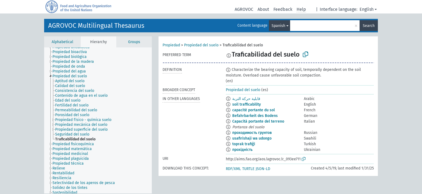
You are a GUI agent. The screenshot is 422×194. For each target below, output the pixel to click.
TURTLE (248, 169)
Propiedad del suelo (201, 45)
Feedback (282, 9)
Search (369, 25)
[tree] (98, 120)
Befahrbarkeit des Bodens (255, 115)
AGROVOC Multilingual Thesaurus (96, 25)
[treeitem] (72, 52)
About (263, 9)
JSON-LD (263, 169)
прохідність (242, 149)
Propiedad (171, 45)
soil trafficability (246, 104)
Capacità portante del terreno (258, 121)
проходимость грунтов (252, 132)
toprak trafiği (243, 144)
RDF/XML (233, 169)
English (367, 9)
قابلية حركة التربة (246, 98)
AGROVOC (244, 9)
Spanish (278, 25)
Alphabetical (62, 42)
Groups (134, 42)
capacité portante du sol (253, 110)
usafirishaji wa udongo (252, 138)
